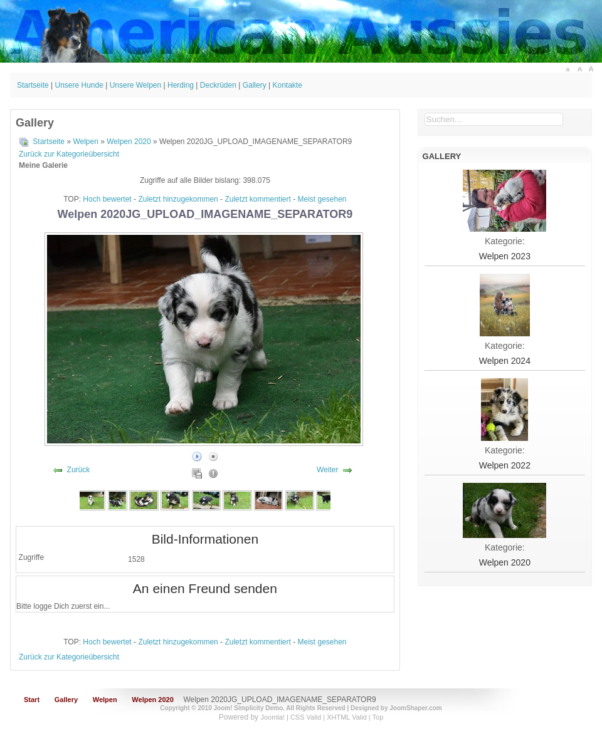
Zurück (78, 469)
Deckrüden (218, 85)
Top (378, 717)
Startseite (33, 85)
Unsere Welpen (136, 85)
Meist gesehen (322, 199)
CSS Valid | (308, 717)
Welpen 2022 (505, 465)
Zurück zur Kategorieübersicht (69, 154)
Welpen (85, 141)
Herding (180, 85)
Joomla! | (275, 717)
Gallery (255, 85)
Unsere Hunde (79, 85)
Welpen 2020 (129, 141)
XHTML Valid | (349, 717)
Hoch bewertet (107, 199)
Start (32, 699)
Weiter (327, 469)
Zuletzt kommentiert (257, 199)
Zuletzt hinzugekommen (178, 199)
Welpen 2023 (505, 256)
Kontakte (287, 85)
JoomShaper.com (415, 708)
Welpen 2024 (505, 361)
